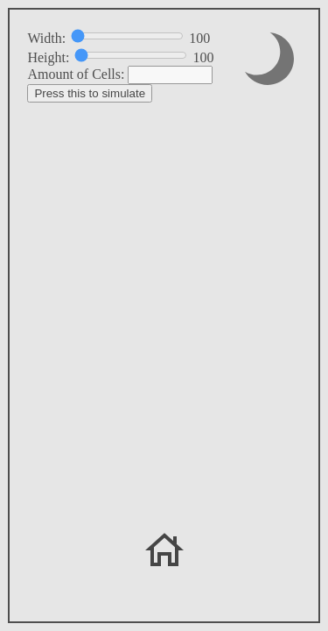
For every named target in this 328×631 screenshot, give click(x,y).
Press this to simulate (89, 93)
